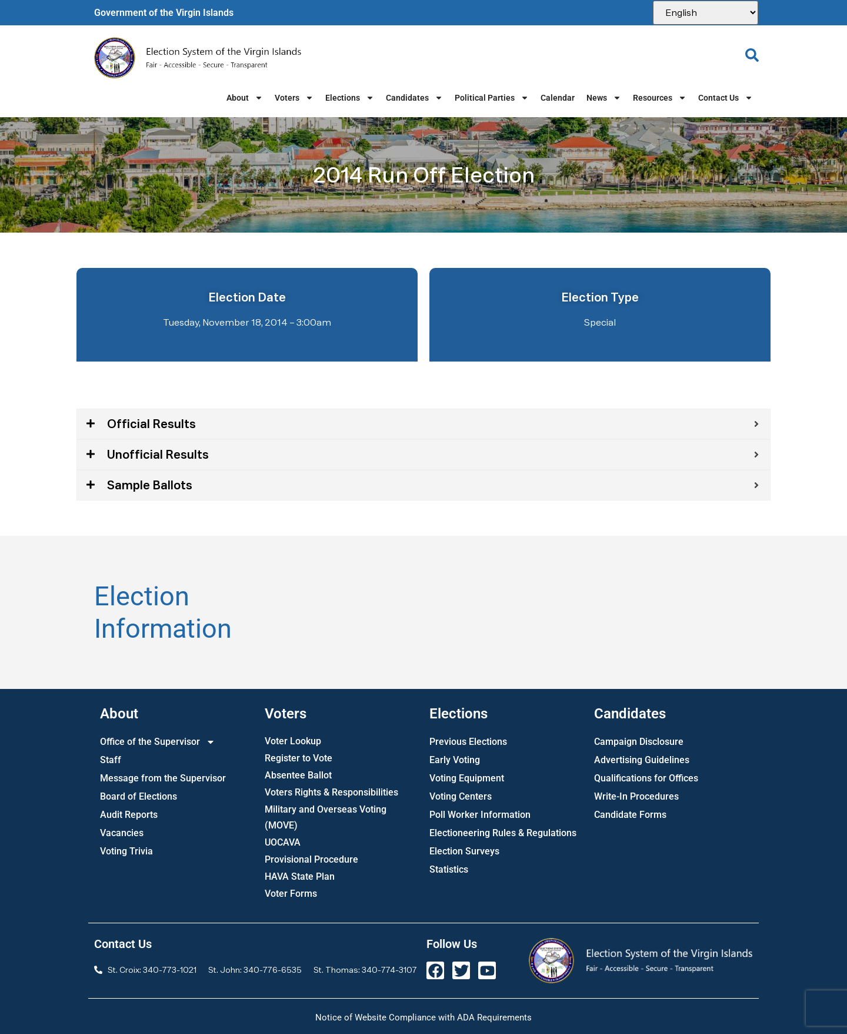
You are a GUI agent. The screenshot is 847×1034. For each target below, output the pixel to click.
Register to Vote (298, 758)
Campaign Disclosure (638, 741)
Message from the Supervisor (163, 778)
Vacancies (122, 833)
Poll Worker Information (480, 814)
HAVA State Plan (300, 876)
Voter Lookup (293, 741)
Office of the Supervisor (157, 742)
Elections (349, 98)
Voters (294, 98)
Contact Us (725, 98)
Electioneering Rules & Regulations (502, 833)
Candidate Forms (630, 814)
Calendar (558, 97)
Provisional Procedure (311, 859)
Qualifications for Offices (646, 778)
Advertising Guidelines (641, 759)
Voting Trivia (126, 851)
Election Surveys (464, 851)
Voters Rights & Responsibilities (331, 792)
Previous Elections (468, 741)
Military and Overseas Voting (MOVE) (325, 817)
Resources (659, 98)
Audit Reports (129, 814)
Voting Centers (460, 796)
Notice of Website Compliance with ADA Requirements (423, 1017)
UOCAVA (283, 842)
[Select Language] (705, 13)
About (244, 98)
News (603, 98)
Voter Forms (291, 893)
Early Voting (454, 759)
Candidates (414, 98)
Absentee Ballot (298, 775)
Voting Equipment (466, 778)
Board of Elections (138, 796)
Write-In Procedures (636, 796)
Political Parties (492, 98)
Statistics (448, 869)
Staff (110, 759)
